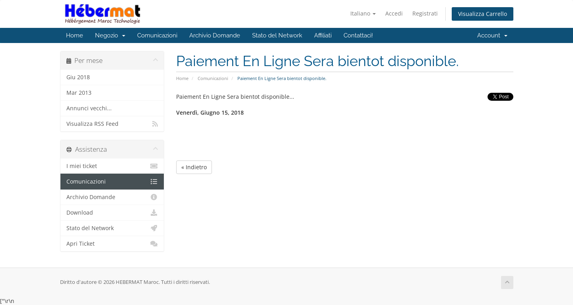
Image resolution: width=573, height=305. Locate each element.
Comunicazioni (157, 35)
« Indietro (194, 167)
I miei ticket (112, 166)
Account (492, 35)
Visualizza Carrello (482, 14)
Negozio (110, 35)
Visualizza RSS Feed (112, 124)
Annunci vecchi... (89, 108)
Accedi (394, 13)
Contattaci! (358, 35)
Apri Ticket (112, 243)
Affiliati (323, 35)
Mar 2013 (78, 92)
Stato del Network (277, 35)
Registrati (425, 13)
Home (74, 35)
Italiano (363, 13)
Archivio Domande (214, 35)
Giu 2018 (78, 77)
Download (112, 212)
